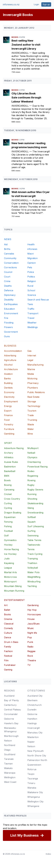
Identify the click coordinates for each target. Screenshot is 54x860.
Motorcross (10, 576)
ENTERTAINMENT (14, 600)
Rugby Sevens (35, 489)
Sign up (46, 4)
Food (7, 419)
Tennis (31, 549)
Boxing (8, 485)
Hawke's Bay (11, 723)
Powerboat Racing (37, 466)
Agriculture (10, 360)
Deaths (8, 285)
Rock (30, 655)
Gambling (9, 433)
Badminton (10, 466)
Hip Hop (32, 609)
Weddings (32, 327)
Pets (29, 267)
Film (6, 660)
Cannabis (9, 253)
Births (7, 249)
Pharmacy (33, 383)
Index (48, 854)
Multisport (32, 448)
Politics (31, 276)
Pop (29, 637)
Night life (32, 632)
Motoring (32, 378)
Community (10, 258)
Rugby (30, 485)
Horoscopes (34, 614)
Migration (32, 258)
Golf (6, 535)
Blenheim (32, 700)
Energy (8, 406)
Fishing (8, 526)
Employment (11, 401)
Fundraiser (10, 665)
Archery (8, 452)
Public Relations (36, 392)
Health (31, 244)
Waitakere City (35, 792)
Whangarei (33, 806)
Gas (29, 350)
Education (9, 308)
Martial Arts (10, 572)
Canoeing (9, 489)
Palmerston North (37, 760)
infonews (32, 249)
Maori (30, 253)
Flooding (8, 322)
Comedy (8, 628)
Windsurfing (33, 581)
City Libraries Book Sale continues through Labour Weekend (26, 97)
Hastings (32, 723)
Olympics (32, 457)
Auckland (9, 695)
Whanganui (33, 796)
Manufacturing (35, 364)
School (31, 290)
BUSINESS (10, 345)
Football (8, 531)
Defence (8, 290)
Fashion (8, 651)
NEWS (7, 239)
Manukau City (34, 732)
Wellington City (35, 801)
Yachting (32, 586)
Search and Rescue (38, 299)
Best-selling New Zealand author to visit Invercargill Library (26, 44)
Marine (31, 369)
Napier (31, 741)
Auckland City (34, 695)
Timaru (31, 783)
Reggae (31, 651)
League (8, 567)
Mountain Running (14, 590)
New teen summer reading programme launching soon (29, 145)
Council (8, 272)
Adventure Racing (14, 448)
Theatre (31, 660)
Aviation (8, 373)
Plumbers (32, 387)
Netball (31, 452)
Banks (7, 378)
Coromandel (10, 714)
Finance (8, 415)
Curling (8, 503)
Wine (30, 433)
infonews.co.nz (11, 4)
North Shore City (36, 755)
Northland (9, 745)
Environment (11, 313)
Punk (30, 642)
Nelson (8, 740)
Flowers (8, 327)
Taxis (30, 304)
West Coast (10, 782)
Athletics (8, 457)
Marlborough (11, 736)
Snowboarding (35, 512)
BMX (6, 475)
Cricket (8, 494)
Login (36, 4)
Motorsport (10, 581)
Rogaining (32, 475)
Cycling (8, 508)
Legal (30, 360)
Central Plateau (12, 709)
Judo (7, 558)
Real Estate (33, 396)
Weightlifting (33, 576)
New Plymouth (35, 751)
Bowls (7, 480)
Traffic (30, 308)
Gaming (8, 669)
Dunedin (31, 709)
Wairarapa (9, 772)
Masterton (33, 737)
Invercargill (20, 52)
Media (30, 373)
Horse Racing (11, 549)
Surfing (31, 531)
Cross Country (12, 498)
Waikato (8, 768)
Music (30, 628)
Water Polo (33, 572)
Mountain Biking (13, 586)
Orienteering (34, 462)
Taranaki (9, 759)
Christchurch (34, 705)
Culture (8, 632)
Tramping (32, 558)
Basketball (9, 471)
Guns (7, 336)
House (31, 619)
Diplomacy (10, 295)
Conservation (11, 262)
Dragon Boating (12, 512)
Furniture (9, 429)
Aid (5, 244)
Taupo (30, 773)
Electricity (9, 396)
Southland (9, 754)
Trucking (32, 419)
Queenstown (34, 764)
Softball (31, 517)
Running (31, 494)
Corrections (10, 267)
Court (7, 276)
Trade (30, 415)
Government (11, 331)
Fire (6, 318)
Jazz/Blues (33, 623)
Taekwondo (33, 544)
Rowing (31, 480)
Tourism (31, 410)
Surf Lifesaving (35, 526)
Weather (32, 322)
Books (15, 37)
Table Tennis (34, 540)
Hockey (8, 544)
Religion (31, 281)
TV (29, 665)
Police (30, 272)
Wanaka (31, 787)
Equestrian (10, 517)
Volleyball (32, 567)
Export (7, 410)
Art (5, 605)
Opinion (31, 262)
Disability (9, 299)
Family (7, 646)
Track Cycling (34, 553)
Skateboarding (35, 503)
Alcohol (8, 364)
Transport (32, 313)
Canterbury (10, 705)
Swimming (32, 535)
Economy (9, 392)
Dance (7, 637)
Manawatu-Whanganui (10, 730)
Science (31, 295)
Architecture (11, 369)
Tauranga (32, 778)
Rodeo (30, 471)
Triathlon (32, 563)
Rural (30, 285)
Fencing (8, 521)
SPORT (8, 443)
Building (8, 383)
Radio (30, 646)
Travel (30, 318)
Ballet (7, 609)
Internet (31, 355)
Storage (31, 401)
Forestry (8, 424)
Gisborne (9, 718)
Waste (30, 424)
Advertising (10, 355)
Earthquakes (11, 304)
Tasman (8, 763)
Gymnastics (10, 540)
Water (30, 429)
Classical (8, 623)
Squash (31, 521)
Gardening (33, 605)
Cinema (8, 619)
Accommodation (13, 350)
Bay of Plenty (11, 700)
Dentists (8, 387)
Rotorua (31, 769)
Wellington (9, 777)
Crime (7, 281)
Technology (33, 406)
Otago (7, 749)
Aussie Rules (11, 462)
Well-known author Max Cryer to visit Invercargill (31, 194)
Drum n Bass (11, 642)
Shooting (32, 498)
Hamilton (32, 718)
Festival (8, 655)
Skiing (30, 508)
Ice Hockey (10, 553)
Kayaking (9, 563)
